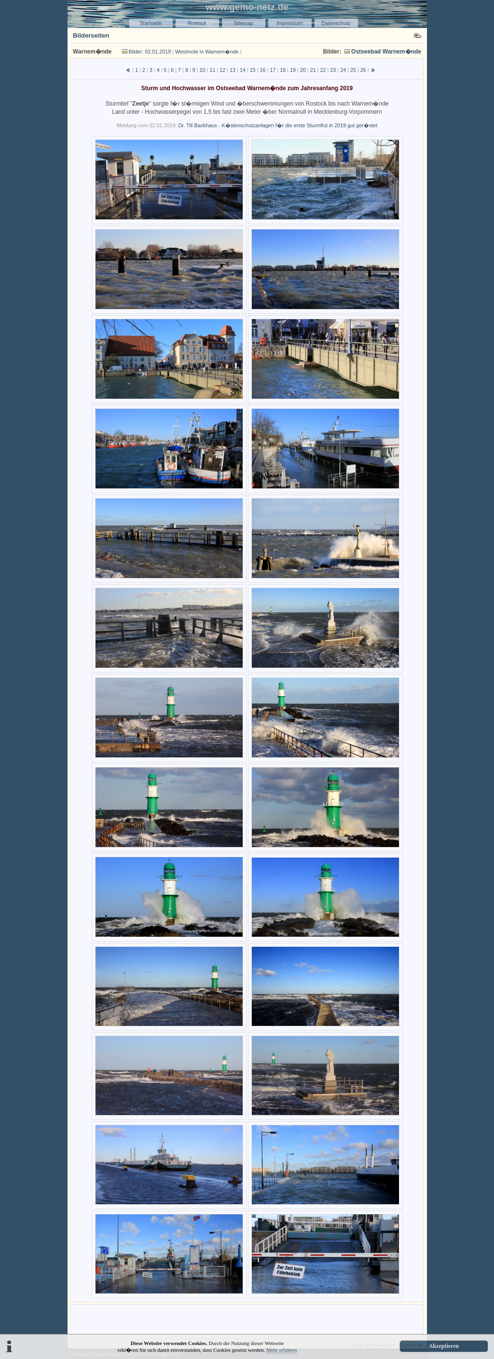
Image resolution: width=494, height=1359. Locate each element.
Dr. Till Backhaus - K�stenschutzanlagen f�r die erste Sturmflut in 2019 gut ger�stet (277, 125)
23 (333, 70)
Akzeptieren (444, 1346)
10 (203, 70)
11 (212, 70)
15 (253, 70)
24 (343, 70)
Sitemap (243, 23)
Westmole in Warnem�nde (207, 51)
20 (303, 70)
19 (293, 70)
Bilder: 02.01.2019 (150, 51)
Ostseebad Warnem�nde (386, 51)
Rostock (197, 23)
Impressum (289, 23)
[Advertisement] (247, 1320)
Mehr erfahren (281, 1350)
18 (283, 70)
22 (323, 70)
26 (363, 70)
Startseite (150, 23)
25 (353, 70)
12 (222, 70)
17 (272, 70)
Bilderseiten (91, 35)
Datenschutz (336, 23)
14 (243, 70)
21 (313, 70)
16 (263, 70)
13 (232, 70)
